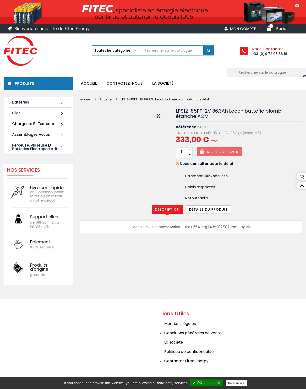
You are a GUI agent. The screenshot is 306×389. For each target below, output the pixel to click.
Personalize (236, 383)
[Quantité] (181, 152)
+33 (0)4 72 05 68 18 (269, 53)
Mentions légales (180, 323)
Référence (186, 127)
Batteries (38, 102)
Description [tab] (167, 209)
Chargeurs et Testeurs (38, 124)
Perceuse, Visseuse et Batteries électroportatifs (38, 147)
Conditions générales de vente (193, 333)
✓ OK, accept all (207, 383)
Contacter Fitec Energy (186, 361)
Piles (38, 113)
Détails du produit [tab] (208, 209)
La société (162, 83)
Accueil (89, 83)
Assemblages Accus (38, 134)
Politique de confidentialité (189, 351)
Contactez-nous (124, 83)
